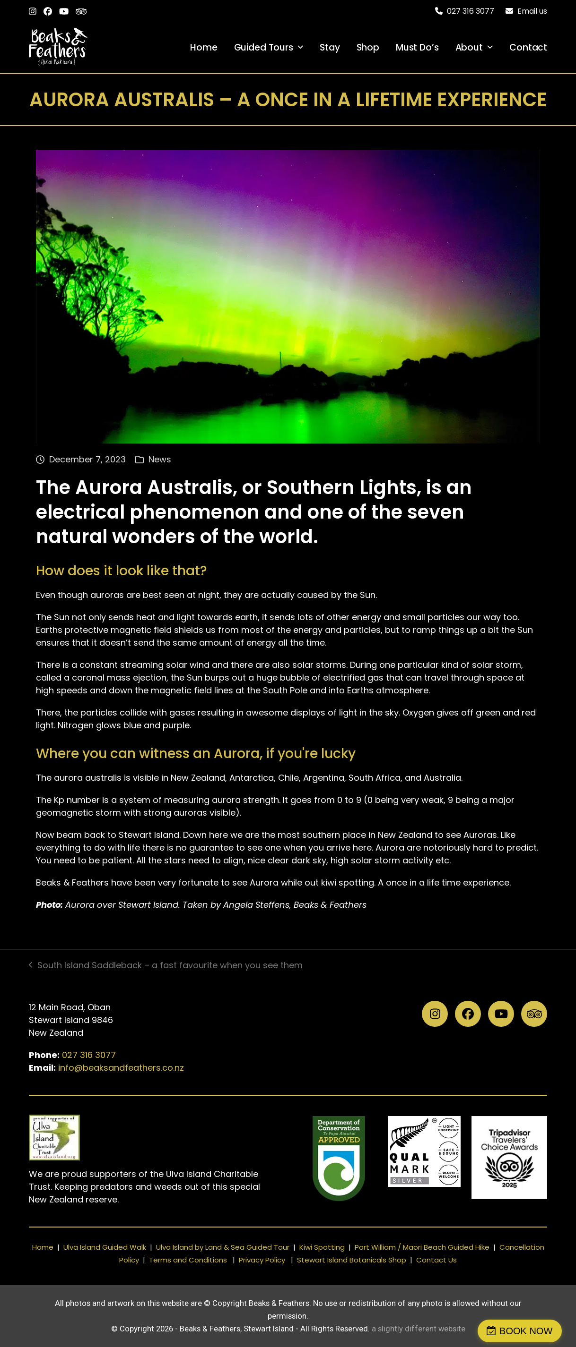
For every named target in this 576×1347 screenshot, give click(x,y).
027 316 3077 (89, 1055)
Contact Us (436, 1260)
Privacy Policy (262, 1260)
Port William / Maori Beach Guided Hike (422, 1247)
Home (42, 1247)
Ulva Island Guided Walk (104, 1247)
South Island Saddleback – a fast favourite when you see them (166, 965)
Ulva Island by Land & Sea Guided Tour (222, 1247)
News (159, 459)
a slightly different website (418, 1328)
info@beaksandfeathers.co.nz (121, 1068)
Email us (532, 11)
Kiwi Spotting (322, 1247)
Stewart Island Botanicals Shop (351, 1260)
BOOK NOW (530, 1331)
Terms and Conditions (188, 1260)
